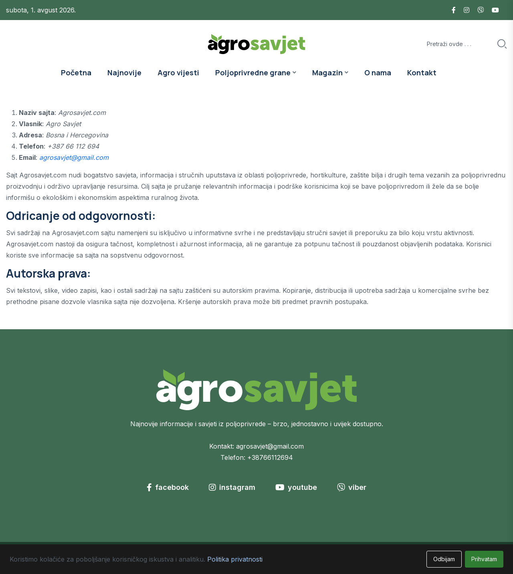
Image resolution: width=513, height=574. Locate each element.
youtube (296, 487)
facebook (168, 487)
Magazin (327, 72)
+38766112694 (270, 457)
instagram (232, 487)
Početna (76, 72)
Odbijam (444, 559)
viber (351, 487)
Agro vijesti (178, 72)
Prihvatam (484, 559)
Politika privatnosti (235, 559)
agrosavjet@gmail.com (74, 157)
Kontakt (421, 72)
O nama (377, 72)
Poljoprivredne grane (253, 72)
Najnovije (124, 72)
